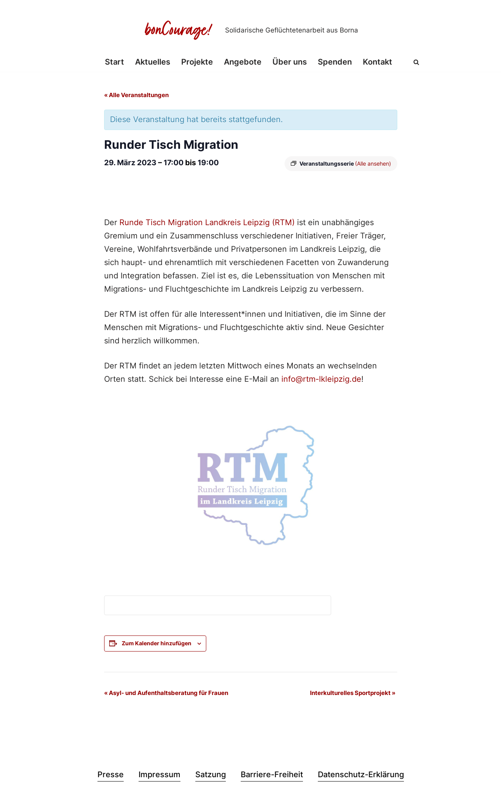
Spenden (335, 62)
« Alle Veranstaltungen (136, 95)
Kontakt (377, 62)
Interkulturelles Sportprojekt (352, 693)
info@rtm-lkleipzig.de (321, 380)
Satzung (210, 775)
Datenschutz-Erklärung (361, 775)
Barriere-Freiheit (272, 775)
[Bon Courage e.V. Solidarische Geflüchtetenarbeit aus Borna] (250, 30)
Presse (110, 775)
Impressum (159, 775)
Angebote (242, 62)
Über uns (289, 62)
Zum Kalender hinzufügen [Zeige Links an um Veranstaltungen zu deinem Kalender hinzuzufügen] (156, 644)
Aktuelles (152, 62)
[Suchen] (416, 62)
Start (114, 62)
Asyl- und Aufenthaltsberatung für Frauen (166, 693)
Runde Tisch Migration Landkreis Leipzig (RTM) (206, 223)
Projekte (197, 62)
